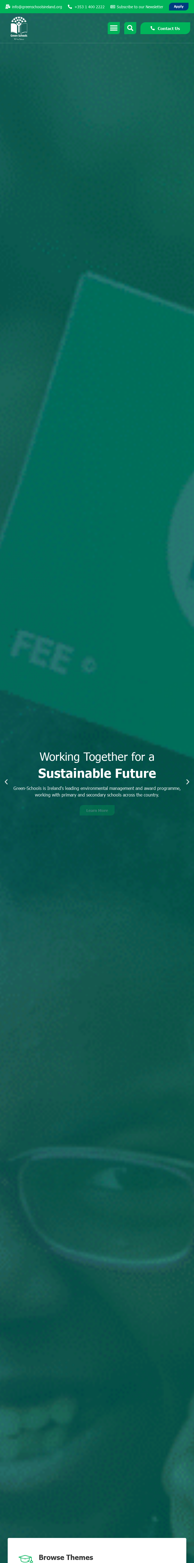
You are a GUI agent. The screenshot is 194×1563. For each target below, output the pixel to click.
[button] (6, 781)
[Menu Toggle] (114, 28)
